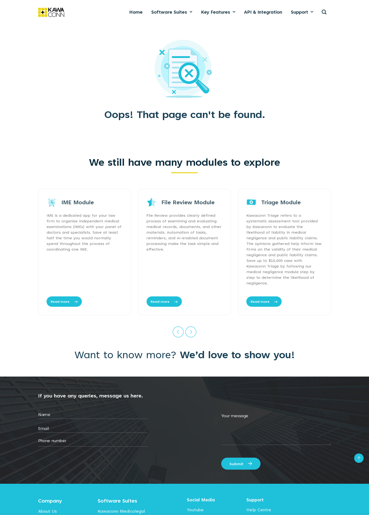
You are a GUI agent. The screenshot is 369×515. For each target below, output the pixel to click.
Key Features (218, 12)
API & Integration (263, 12)
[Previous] (178, 332)
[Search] (324, 12)
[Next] (190, 332)
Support (302, 12)
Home (136, 12)
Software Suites (171, 12)
